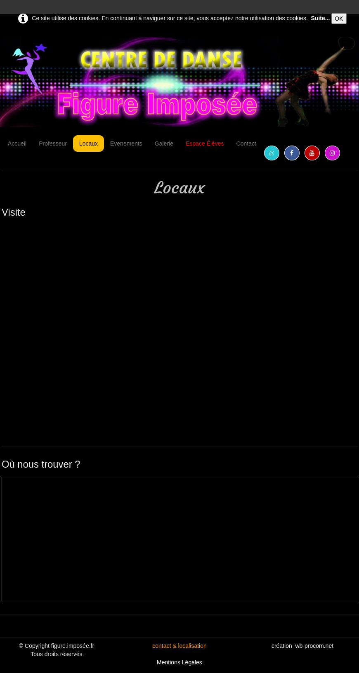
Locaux (88, 143)
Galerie (164, 143)
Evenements (126, 143)
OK (339, 18)
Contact (246, 143)
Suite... (320, 18)
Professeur (53, 143)
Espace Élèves (205, 143)
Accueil (17, 143)
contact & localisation (179, 645)
